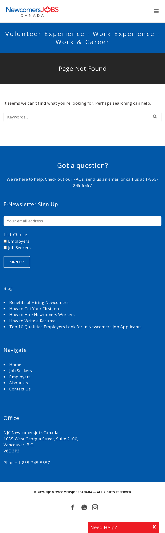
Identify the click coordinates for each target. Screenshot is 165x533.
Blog (8, 288)
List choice (15, 234)
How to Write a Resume (32, 320)
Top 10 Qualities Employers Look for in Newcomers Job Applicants (75, 326)
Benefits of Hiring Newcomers (38, 302)
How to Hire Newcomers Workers (42, 314)
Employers (20, 376)
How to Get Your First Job (34, 308)
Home (15, 364)
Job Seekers (20, 370)
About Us (19, 382)
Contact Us (20, 389)
